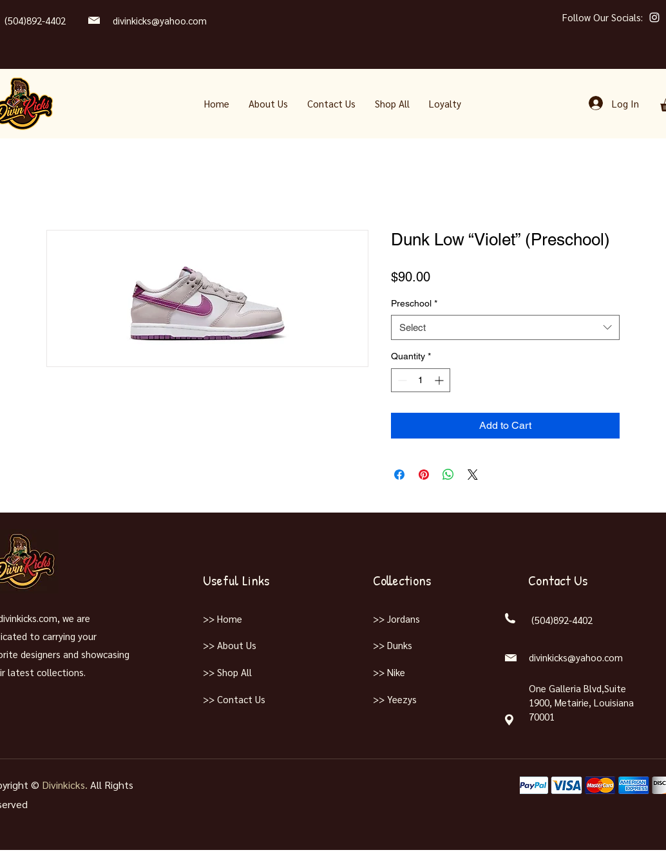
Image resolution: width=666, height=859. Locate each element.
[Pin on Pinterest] (424, 474)
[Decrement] (401, 380)
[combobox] (505, 327)
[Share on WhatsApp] (448, 474)
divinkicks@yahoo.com (160, 20)
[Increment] (440, 380)
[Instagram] (654, 17)
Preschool (414, 303)
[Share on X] (472, 474)
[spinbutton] (420, 380)
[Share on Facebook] (399, 474)
